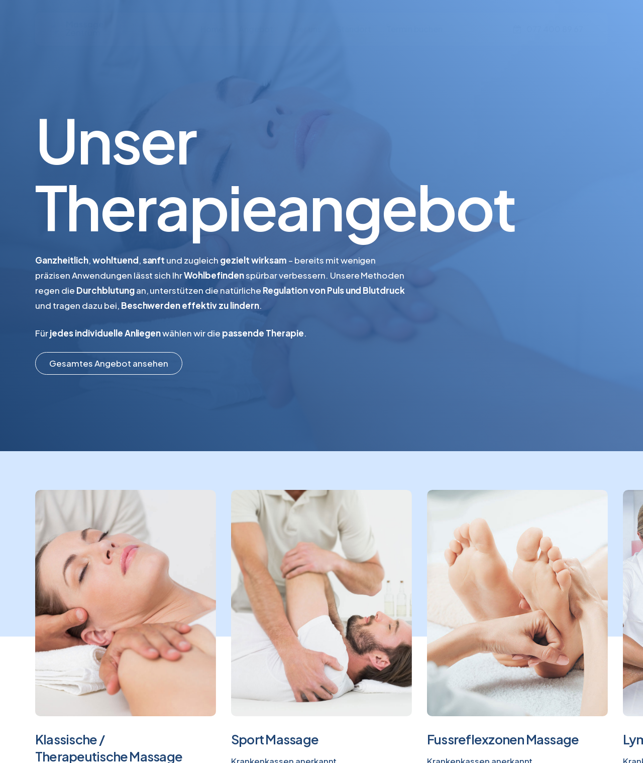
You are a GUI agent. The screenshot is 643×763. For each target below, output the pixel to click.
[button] (108, 363)
